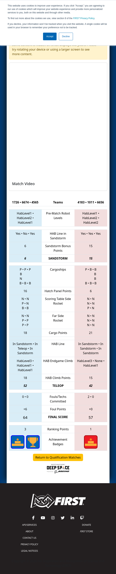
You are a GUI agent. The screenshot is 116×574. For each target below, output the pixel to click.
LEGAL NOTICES (29, 550)
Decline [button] (66, 36)
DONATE (86, 524)
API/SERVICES (29, 524)
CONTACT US (29, 537)
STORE (86, 531)
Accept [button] (49, 36)
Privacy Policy (83, 18)
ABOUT (29, 531)
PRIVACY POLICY (29, 544)
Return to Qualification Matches (58, 457)
